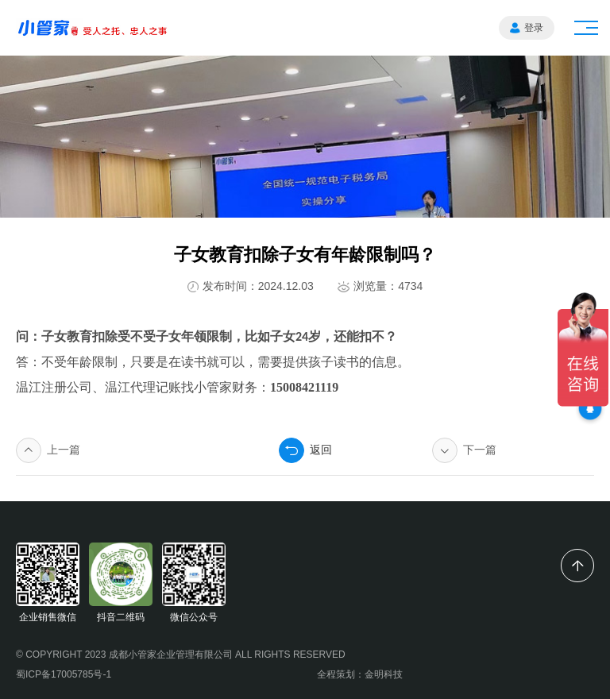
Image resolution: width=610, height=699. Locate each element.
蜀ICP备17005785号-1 (63, 674)
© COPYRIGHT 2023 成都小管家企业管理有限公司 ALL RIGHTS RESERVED (181, 654)
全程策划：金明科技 (360, 674)
